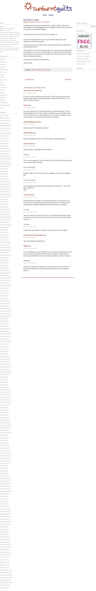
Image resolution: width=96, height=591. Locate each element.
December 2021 (5, 247)
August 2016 (4, 405)
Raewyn (25, 105)
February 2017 (5, 389)
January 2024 (4, 184)
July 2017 (3, 377)
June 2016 (4, 410)
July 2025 (3, 138)
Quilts (2, 92)
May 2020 (3, 296)
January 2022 (4, 245)
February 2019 (5, 329)
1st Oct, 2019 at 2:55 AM (29, 156)
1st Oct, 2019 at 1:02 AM (29, 169)
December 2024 (5, 156)
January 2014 (4, 481)
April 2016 (3, 415)
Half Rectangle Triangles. (84, 61)
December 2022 (5, 217)
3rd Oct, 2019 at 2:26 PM (29, 124)
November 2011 (5, 547)
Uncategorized (5, 102)
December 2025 (5, 125)
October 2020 (4, 283)
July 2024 (3, 169)
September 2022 (5, 224)
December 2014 (5, 453)
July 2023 (3, 199)
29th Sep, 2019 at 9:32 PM (29, 248)
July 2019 (3, 318)
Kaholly (25, 246)
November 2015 (5, 428)
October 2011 (4, 549)
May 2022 (3, 235)
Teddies (3, 100)
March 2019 (4, 326)
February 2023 (5, 212)
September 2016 (5, 402)
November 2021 (5, 250)
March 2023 (4, 209)
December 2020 (5, 278)
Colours (3, 64)
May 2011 (3, 562)
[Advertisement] (46, 76)
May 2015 (3, 440)
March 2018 (4, 356)
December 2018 (5, 334)
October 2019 (4, 313)
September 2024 (5, 164)
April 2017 (3, 384)
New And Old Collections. (84, 56)
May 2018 (3, 351)
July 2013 (3, 496)
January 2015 (4, 450)
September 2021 (5, 255)
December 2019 (5, 308)
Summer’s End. (82, 64)
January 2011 (4, 572)
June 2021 (4, 263)
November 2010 (5, 577)
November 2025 (5, 128)
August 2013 (4, 494)
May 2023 (3, 204)
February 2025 (5, 151)
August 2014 (4, 463)
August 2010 (4, 585)
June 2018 (4, 349)
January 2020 (4, 306)
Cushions (3, 72)
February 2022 (5, 242)
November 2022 (5, 219)
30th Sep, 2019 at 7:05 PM (29, 182)
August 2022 (4, 227)
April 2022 (3, 237)
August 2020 (4, 288)
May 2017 (3, 382)
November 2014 (5, 455)
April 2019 (3, 323)
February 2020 (5, 303)
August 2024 (4, 166)
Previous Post (28, 79)
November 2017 (5, 367)
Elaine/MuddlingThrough (30, 122)
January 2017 (4, 392)
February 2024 (5, 181)
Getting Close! (31, 20)
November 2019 (5, 311)
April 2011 (3, 565)
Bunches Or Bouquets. (84, 53)
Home (45, 15)
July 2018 (3, 346)
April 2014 (3, 473)
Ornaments (4, 87)
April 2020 (3, 298)
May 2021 (3, 265)
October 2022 (4, 222)
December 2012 (5, 514)
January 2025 (4, 153)
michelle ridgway (28, 133)
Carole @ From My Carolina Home (33, 235)
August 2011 (4, 554)
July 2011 (3, 557)
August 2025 (4, 136)
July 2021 (3, 260)
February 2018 (5, 359)
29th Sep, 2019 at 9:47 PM (29, 237)
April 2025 (3, 146)
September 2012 (5, 521)
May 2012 (3, 532)
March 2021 (4, 270)
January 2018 (4, 362)
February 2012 (5, 539)
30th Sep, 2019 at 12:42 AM (30, 212)
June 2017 (4, 379)
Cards (2, 59)
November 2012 (5, 516)
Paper (2, 90)
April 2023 (3, 207)
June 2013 (4, 499)
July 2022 (3, 230)
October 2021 (4, 252)
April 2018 (3, 354)
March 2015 (4, 445)
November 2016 (5, 397)
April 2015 (3, 443)
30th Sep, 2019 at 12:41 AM (30, 226)
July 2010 (3, 587)
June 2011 (4, 560)
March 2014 (4, 476)
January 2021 (4, 275)
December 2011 (5, 544)
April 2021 (3, 268)
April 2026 (3, 115)
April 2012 (3, 534)
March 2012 (4, 537)
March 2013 (4, 506)
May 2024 (3, 174)
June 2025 (4, 141)
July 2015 (3, 435)
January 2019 (4, 331)
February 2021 (5, 273)
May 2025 (3, 143)
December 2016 (5, 395)
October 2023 (4, 191)
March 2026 (4, 118)
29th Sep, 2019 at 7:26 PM (29, 263)
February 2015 (5, 448)
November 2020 (5, 280)
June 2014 (4, 468)
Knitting (3, 85)
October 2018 (4, 339)
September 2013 (5, 491)
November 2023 (5, 189)
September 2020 (5, 285)
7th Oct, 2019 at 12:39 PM (29, 107)
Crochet (3, 67)
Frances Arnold (27, 143)
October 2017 (4, 369)
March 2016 (4, 417)
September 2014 (5, 461)
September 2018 (5, 341)
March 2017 (4, 387)
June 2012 (4, 529)
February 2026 (5, 120)
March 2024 (4, 179)
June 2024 (4, 171)
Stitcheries (4, 95)
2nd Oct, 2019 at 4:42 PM (29, 135)
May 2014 (3, 471)
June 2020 (4, 293)
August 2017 (4, 374)
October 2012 (4, 519)
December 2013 (5, 483)
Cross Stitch (4, 69)
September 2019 (5, 316)
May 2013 (3, 501)
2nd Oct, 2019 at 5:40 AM (29, 146)
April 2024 (3, 176)
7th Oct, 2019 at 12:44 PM (29, 93)
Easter (3, 77)
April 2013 (3, 504)
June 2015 (4, 438)
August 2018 (4, 344)
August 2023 (4, 197)
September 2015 (5, 433)
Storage (3, 97)
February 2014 (5, 478)
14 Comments (45, 22)
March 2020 (4, 301)
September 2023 (5, 194)
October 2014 (4, 458)
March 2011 (4, 567)
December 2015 (5, 425)
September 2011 (5, 552)
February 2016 (5, 420)
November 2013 (5, 486)
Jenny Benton (27, 195)
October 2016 (4, 400)
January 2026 (4, 123)
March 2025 (4, 148)
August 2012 (4, 524)
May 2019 (3, 321)
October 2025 (4, 131)
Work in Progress (5, 105)
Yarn (2, 107)
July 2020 (3, 290)
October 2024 (4, 161)
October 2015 (4, 430)
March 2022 (4, 240)
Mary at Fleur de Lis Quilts (31, 90)
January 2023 (4, 214)
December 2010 (5, 575)
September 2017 (5, 372)
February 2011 (5, 570)
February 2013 (5, 509)
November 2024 (5, 158)
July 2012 (3, 527)
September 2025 (5, 133)
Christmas (3, 62)
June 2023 (4, 202)
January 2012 (4, 542)
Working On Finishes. (83, 59)
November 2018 (5, 336)
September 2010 (5, 582)
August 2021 (4, 257)
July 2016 (3, 407)
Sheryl (25, 260)
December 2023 (5, 186)
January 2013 (4, 511)
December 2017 (5, 364)
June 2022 (4, 232)
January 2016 (4, 422)
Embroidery (4, 80)
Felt (2, 82)
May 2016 (3, 412)
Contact (51, 15)
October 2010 (4, 580)
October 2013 (4, 488)
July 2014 (3, 466)
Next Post (68, 79)
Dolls (2, 74)
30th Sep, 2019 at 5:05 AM (29, 197)
